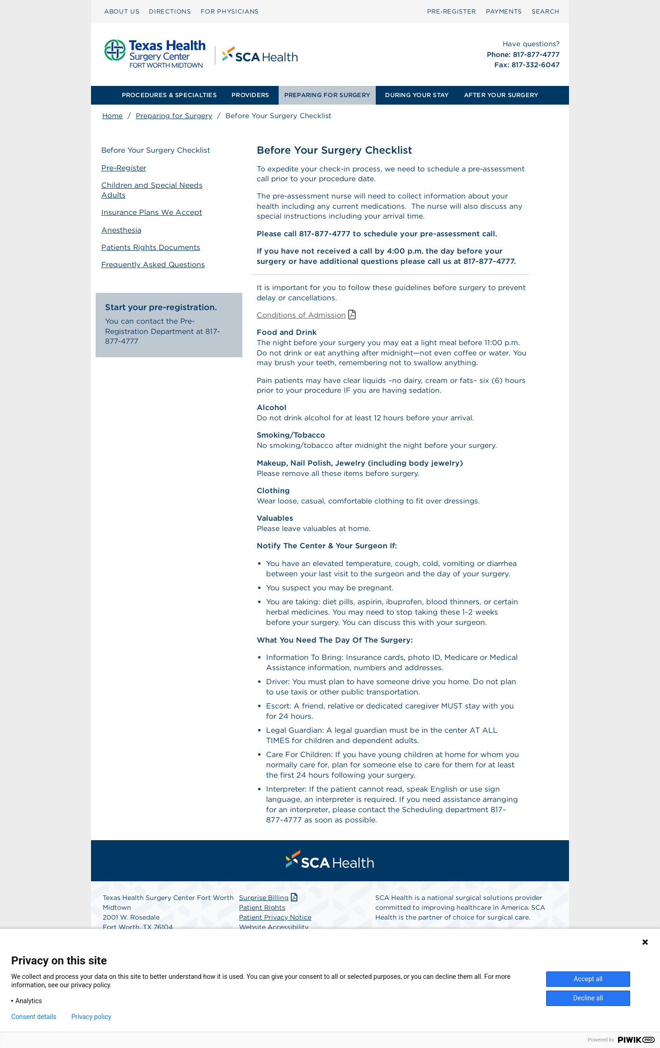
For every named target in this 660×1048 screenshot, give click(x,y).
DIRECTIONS (170, 11)
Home (112, 116)
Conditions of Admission (308, 317)
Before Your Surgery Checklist (156, 150)
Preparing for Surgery (174, 116)
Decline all (588, 998)
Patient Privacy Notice (275, 924)
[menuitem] (121, 11)
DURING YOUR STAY (417, 95)
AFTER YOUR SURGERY (501, 95)
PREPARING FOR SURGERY (327, 95)
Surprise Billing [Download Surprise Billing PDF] (269, 904)
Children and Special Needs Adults (153, 190)
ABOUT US (121, 11)
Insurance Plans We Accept (152, 211)
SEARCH (546, 11)
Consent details (33, 1016)
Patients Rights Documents (152, 246)
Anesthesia (122, 229)
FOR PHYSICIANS (230, 11)
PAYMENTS (504, 11)
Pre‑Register (451, 11)
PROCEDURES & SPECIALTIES (169, 95)
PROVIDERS (250, 95)
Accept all (588, 979)
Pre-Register (125, 167)
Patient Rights (262, 914)
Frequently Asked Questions (154, 263)
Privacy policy (91, 1016)
